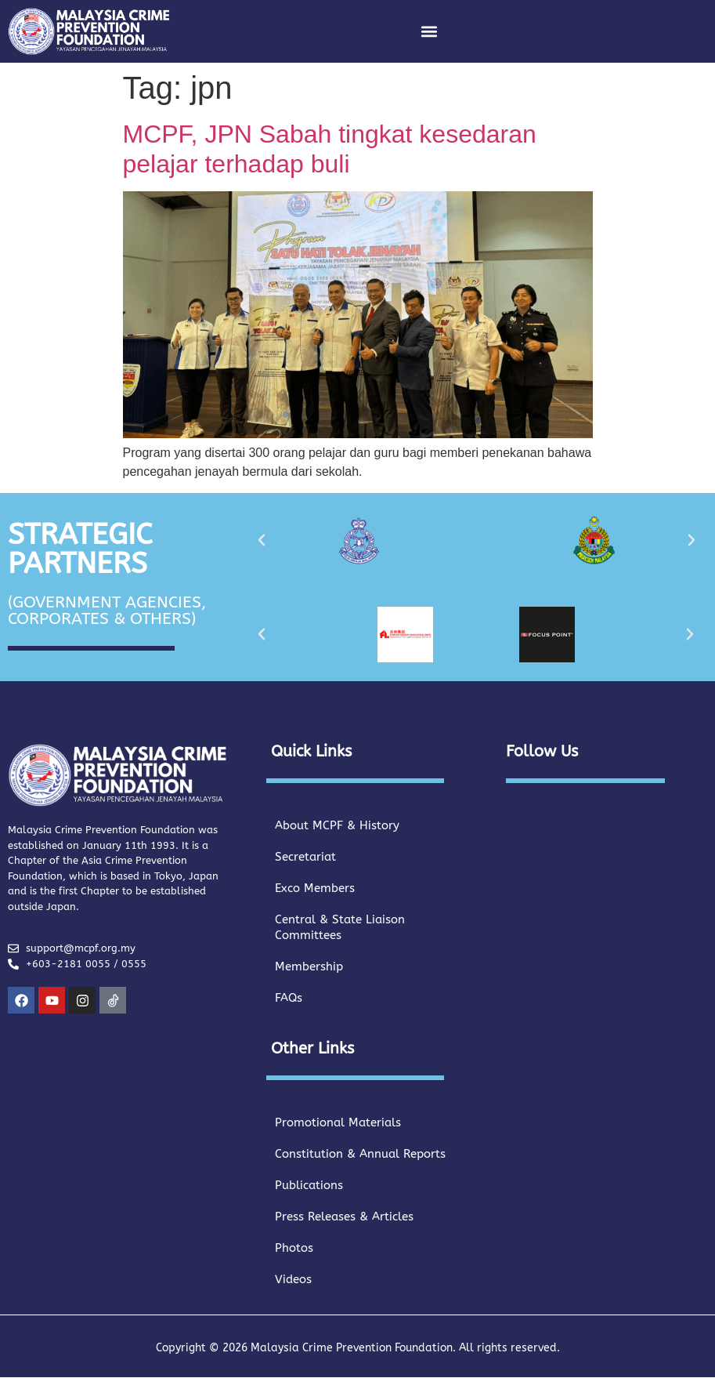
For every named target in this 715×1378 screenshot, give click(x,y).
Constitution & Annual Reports (360, 1154)
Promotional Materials (338, 1122)
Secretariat (305, 857)
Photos (294, 1248)
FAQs (288, 998)
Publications (309, 1185)
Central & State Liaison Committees (340, 927)
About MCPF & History (337, 825)
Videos (293, 1279)
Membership (309, 966)
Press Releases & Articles (344, 1216)
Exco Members (315, 888)
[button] (429, 31)
